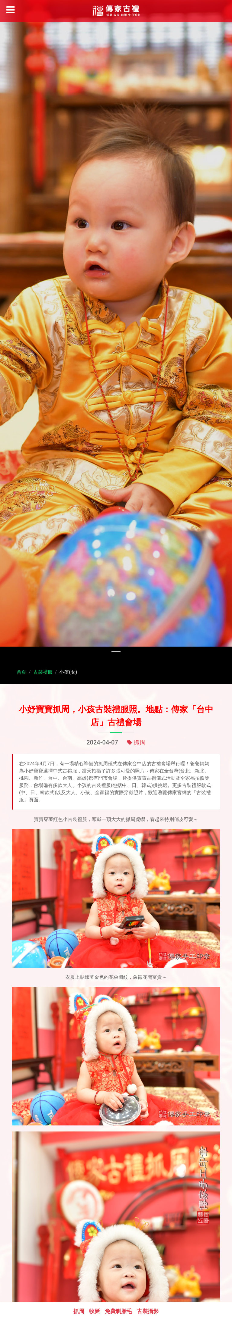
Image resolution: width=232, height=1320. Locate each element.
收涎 (94, 1311)
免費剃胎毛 (118, 1311)
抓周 (140, 745)
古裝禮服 (43, 672)
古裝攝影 (148, 1311)
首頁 (21, 672)
